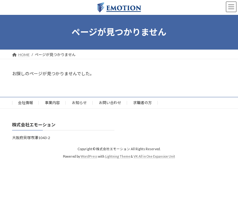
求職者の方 (142, 102)
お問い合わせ (110, 102)
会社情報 (25, 102)
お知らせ (79, 102)
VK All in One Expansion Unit (154, 156)
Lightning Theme (117, 156)
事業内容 (52, 102)
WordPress (89, 156)
